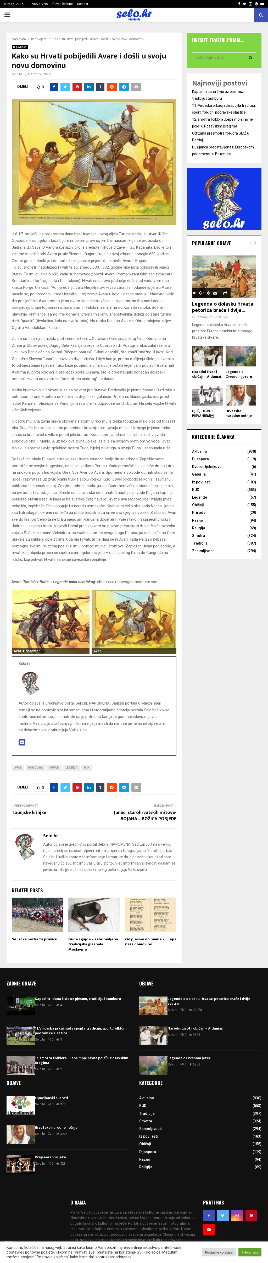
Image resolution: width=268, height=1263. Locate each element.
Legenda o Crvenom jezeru (239, 374)
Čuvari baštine (62, 4)
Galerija (199, 474)
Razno (197, 520)
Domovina (35, 767)
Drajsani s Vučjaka (50, 1157)
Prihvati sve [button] (250, 1252)
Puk (86, 767)
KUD (195, 490)
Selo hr (17, 74)
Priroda (198, 512)
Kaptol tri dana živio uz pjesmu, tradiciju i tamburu (78, 999)
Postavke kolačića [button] (219, 1252)
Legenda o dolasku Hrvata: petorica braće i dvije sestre (209, 1001)
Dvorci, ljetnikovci (207, 467)
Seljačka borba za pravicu (34, 939)
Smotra (198, 536)
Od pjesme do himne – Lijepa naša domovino (150, 942)
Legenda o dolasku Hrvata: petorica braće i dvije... (223, 307)
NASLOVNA (40, 4)
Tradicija (200, 543)
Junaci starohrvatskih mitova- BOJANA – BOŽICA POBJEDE (145, 816)
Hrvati (54, 767)
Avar (18, 767)
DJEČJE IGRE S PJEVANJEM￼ (203, 413)
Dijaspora (200, 459)
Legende (199, 497)
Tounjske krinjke (29, 813)
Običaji (198, 505)
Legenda (71, 767)
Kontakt (82, 4)
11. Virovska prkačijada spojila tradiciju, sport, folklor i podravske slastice (81, 1030)
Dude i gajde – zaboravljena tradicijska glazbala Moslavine (93, 944)
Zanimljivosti (203, 551)
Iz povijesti (19, 47)
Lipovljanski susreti (51, 1098)
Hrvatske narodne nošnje (239, 413)
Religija (198, 528)
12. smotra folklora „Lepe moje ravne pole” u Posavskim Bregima (81, 1060)
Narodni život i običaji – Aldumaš (207, 374)
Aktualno (199, 451)
